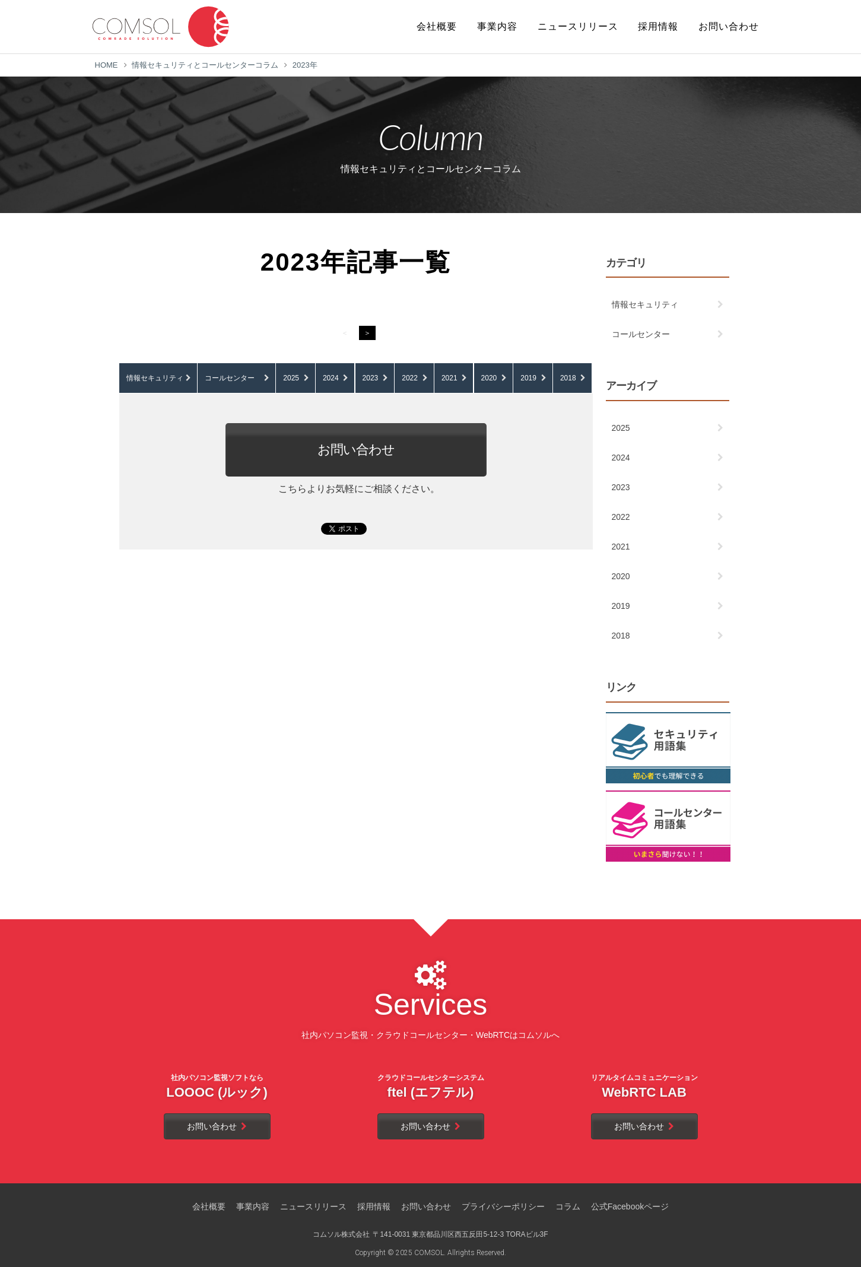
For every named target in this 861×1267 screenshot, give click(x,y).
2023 (371, 378)
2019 (528, 378)
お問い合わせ (356, 449)
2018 (568, 378)
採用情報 (373, 1206)
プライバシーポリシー (503, 1206)
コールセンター (230, 378)
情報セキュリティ (154, 378)
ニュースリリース (313, 1206)
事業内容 (252, 1206)
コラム (567, 1206)
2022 (410, 378)
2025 (291, 378)
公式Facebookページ (630, 1206)
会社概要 (208, 1206)
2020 (489, 378)
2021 (449, 378)
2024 (331, 378)
